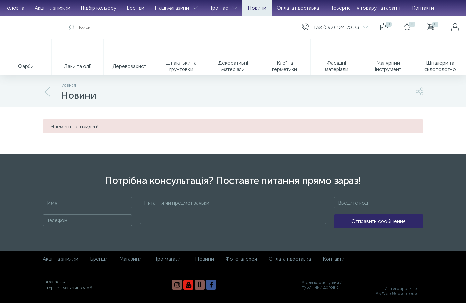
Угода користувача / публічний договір (322, 285)
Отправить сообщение (378, 221)
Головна (14, 8)
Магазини (130, 259)
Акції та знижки (52, 8)
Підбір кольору (98, 8)
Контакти (423, 8)
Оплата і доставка (298, 8)
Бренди (135, 8)
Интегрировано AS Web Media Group (396, 291)
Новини (257, 8)
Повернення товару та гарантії (365, 8)
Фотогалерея (241, 259)
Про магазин (168, 259)
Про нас (222, 8)
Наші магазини (176, 8)
